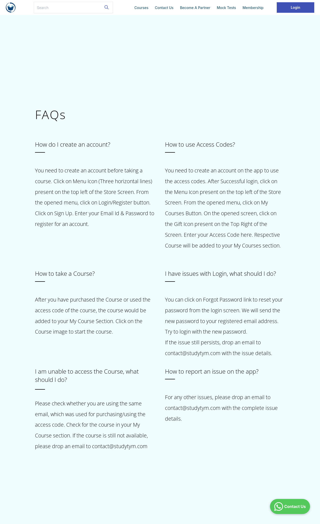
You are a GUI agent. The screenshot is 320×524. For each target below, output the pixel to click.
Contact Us (164, 8)
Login (295, 7)
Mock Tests (226, 8)
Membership (253, 8)
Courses (141, 8)
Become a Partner (195, 8)
